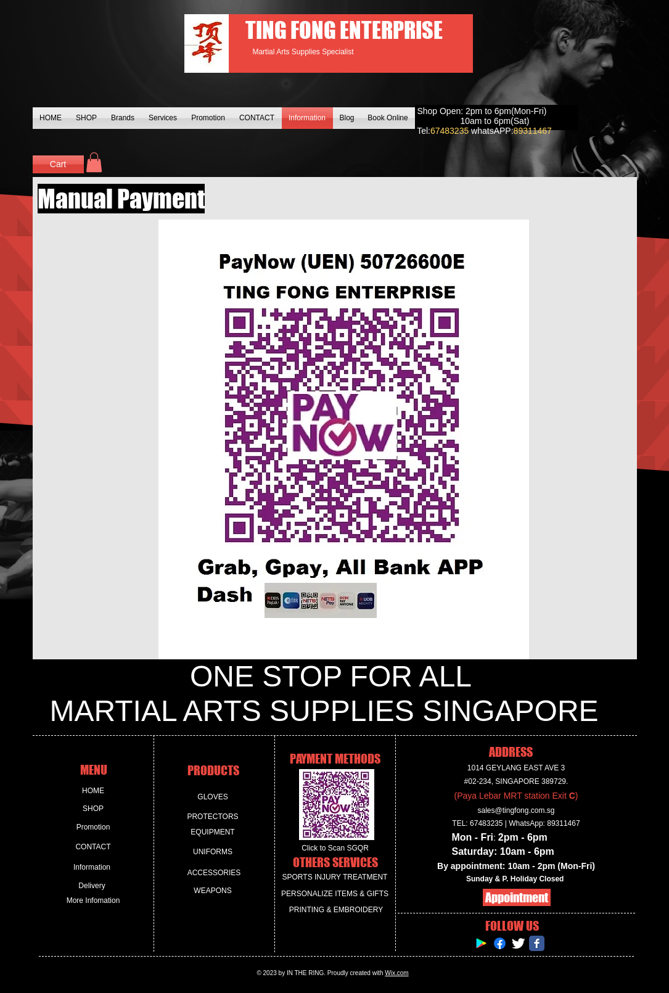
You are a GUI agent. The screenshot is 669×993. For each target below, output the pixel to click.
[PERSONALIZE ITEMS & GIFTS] (335, 894)
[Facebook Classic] (536, 943)
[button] (94, 162)
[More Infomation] (93, 901)
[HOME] (93, 791)
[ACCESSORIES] (214, 873)
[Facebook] (499, 943)
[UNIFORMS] (213, 852)
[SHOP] (93, 809)
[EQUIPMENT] (213, 832)
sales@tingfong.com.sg (516, 810)
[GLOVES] (213, 797)
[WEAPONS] (213, 891)
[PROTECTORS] (213, 817)
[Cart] (58, 164)
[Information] (92, 867)
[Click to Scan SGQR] (335, 848)
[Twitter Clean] (518, 943)
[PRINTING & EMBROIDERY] (336, 910)
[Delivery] (92, 886)
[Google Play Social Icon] (481, 943)
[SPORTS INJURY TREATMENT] (335, 877)
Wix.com (396, 973)
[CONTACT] (93, 847)
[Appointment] (517, 897)
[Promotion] (93, 827)
